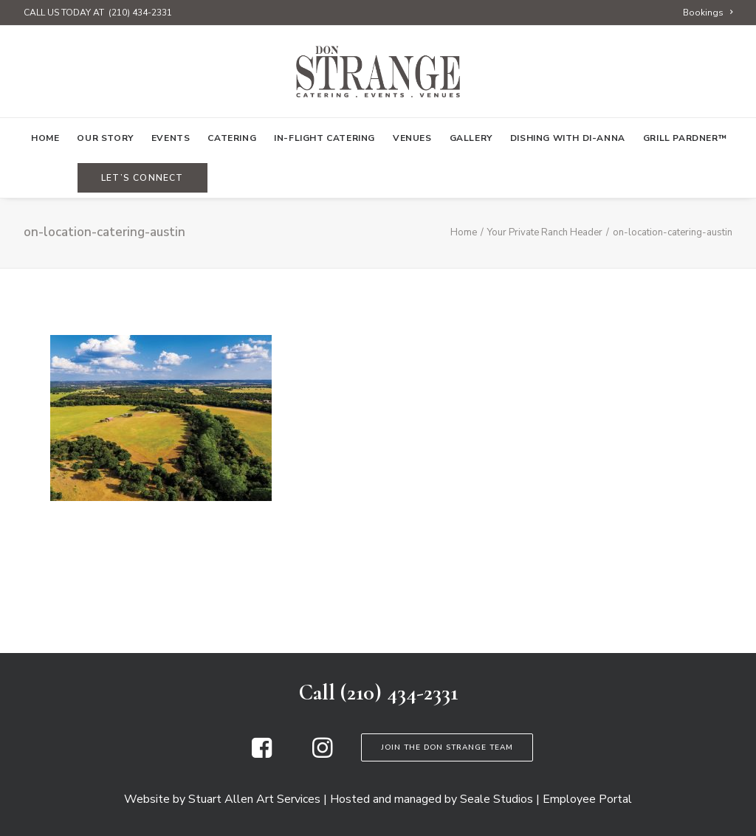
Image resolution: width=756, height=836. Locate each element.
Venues (412, 138)
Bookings (707, 12)
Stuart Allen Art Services (254, 799)
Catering (231, 138)
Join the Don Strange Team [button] (447, 747)
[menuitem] (707, 12)
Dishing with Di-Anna (567, 138)
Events (170, 138)
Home (45, 138)
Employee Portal (587, 799)
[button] (262, 754)
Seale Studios (496, 799)
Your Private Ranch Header (544, 232)
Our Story (105, 138)
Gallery (471, 138)
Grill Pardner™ (684, 138)
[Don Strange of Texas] (377, 71)
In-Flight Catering (324, 138)
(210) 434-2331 (140, 12)
